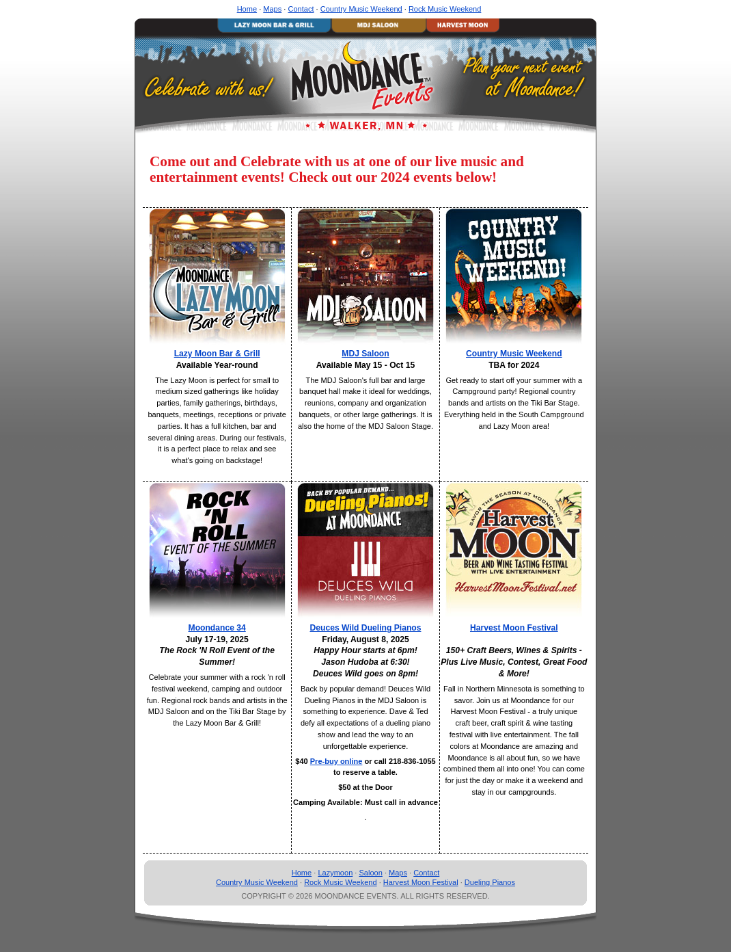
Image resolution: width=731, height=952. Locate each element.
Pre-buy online (336, 761)
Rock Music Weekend (445, 9)
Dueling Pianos (490, 882)
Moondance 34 (217, 628)
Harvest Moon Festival (514, 628)
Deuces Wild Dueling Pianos (366, 628)
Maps (272, 9)
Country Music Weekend (361, 9)
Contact (301, 9)
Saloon (370, 873)
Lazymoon (335, 873)
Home (247, 9)
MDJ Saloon (365, 353)
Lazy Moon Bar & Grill (217, 353)
